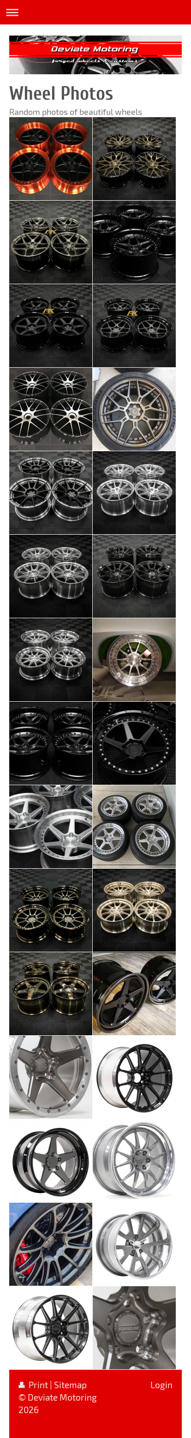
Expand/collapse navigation (95, 12)
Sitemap (70, 1384)
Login (161, 1384)
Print (34, 1384)
